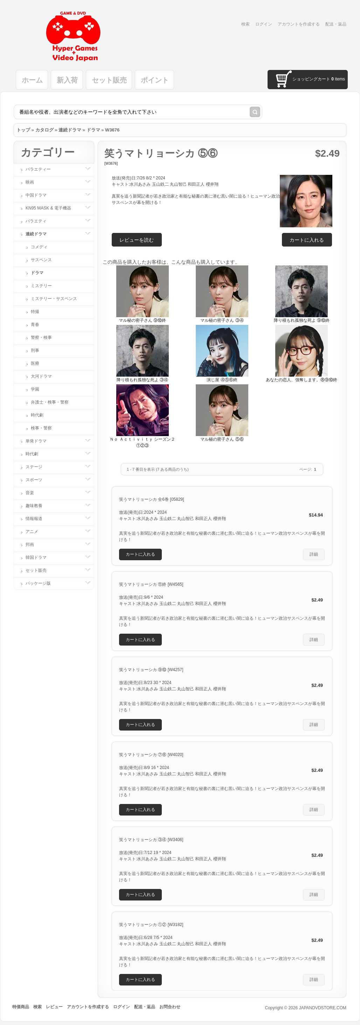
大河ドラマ (41, 376)
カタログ (44, 130)
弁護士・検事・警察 (50, 402)
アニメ (35, 531)
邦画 (33, 544)
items (338, 79)
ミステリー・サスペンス (54, 298)
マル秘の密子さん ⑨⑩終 (142, 320)
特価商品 (20, 1006)
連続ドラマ (69, 130)
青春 (35, 324)
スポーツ (37, 479)
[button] (307, 240)
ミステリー (41, 285)
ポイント (155, 80)
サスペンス (41, 259)
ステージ (37, 466)
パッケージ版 (42, 583)
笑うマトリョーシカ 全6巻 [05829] (151, 499)
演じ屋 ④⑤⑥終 (222, 379)
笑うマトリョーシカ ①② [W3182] (151, 924)
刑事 (35, 350)
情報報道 (37, 518)
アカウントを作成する (299, 24)
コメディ (39, 246)
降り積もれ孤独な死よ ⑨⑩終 (302, 320)
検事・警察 (41, 428)
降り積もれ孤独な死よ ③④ (142, 379)
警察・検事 (41, 337)
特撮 (35, 311)
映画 (33, 182)
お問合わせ (169, 1006)
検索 (245, 24)
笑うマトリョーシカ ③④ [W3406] (151, 839)
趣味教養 (37, 505)
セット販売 (109, 80)
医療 (35, 363)
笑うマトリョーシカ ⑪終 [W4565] (151, 584)
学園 (35, 389)
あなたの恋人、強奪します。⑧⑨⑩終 (301, 379)
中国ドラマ (40, 195)
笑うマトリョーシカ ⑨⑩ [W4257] (151, 669)
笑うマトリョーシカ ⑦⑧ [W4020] (151, 754)
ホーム (32, 80)
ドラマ (93, 130)
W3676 (112, 130)
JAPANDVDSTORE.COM (322, 1007)
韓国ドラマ (40, 557)
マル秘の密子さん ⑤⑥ (221, 439)
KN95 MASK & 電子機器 (52, 208)
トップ (23, 130)
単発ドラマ (40, 441)
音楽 (33, 492)
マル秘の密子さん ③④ (221, 320)
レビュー (54, 1006)
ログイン (263, 24)
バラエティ (40, 221)
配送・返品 (335, 24)
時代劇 (37, 415)
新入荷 (67, 80)
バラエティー (42, 169)
